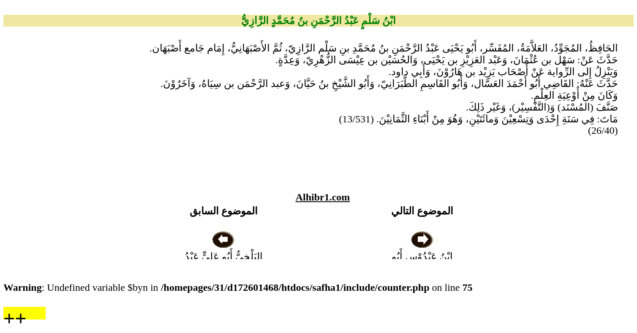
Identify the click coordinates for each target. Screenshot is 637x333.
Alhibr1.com (323, 197)
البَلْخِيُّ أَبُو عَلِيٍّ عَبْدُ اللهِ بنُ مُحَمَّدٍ (224, 256)
